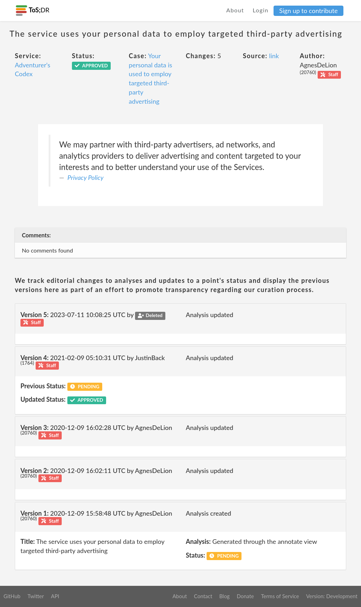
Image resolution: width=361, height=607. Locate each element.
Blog (224, 596)
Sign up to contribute (308, 10)
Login (261, 10)
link (274, 56)
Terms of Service (280, 596)
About (235, 10)
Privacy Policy (85, 177)
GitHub (12, 596)
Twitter (35, 596)
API (55, 596)
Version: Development (331, 596)
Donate (245, 596)
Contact (203, 596)
